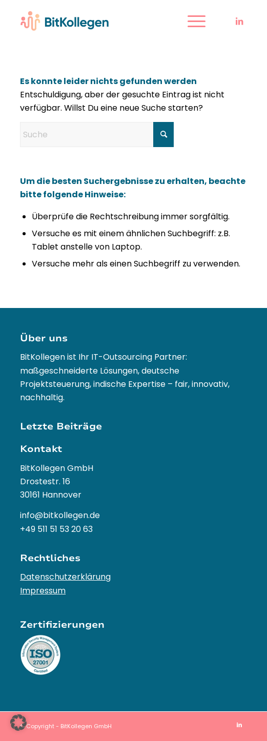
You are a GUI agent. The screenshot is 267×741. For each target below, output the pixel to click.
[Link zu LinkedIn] (239, 21)
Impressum (43, 590)
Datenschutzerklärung (65, 577)
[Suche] (97, 134)
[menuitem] (191, 21)
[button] (18, 722)
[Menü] (191, 21)
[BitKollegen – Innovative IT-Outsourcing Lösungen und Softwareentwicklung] (110, 21)
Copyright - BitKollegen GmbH (69, 726)
